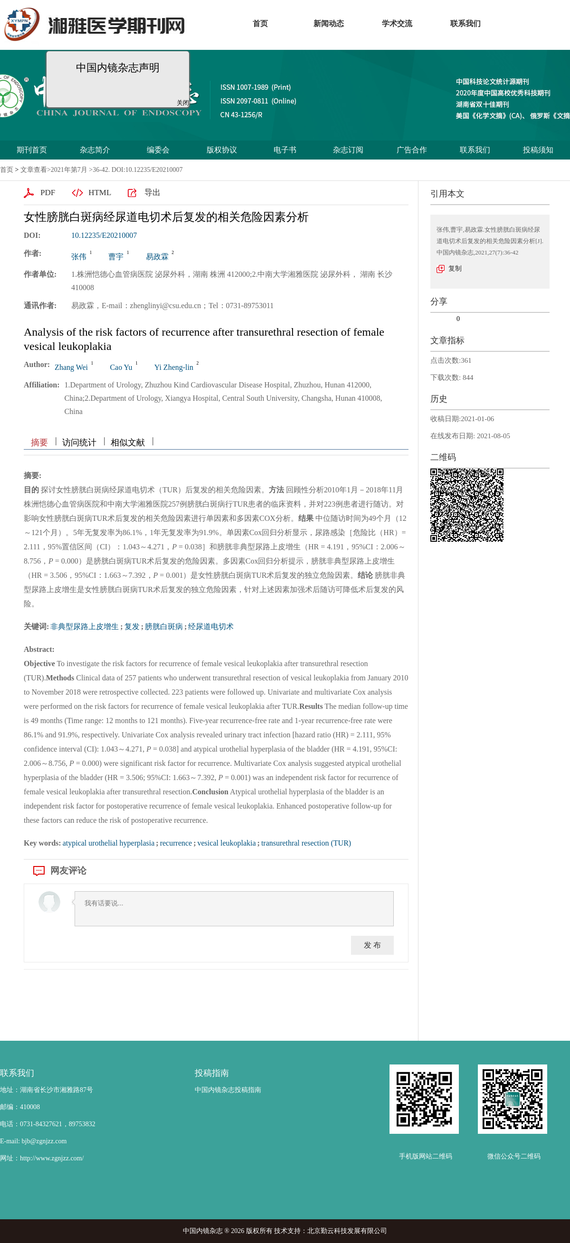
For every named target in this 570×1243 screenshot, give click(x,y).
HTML (99, 192)
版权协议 (222, 150)
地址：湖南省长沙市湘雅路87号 (46, 1089)
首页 (6, 169)
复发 (132, 626)
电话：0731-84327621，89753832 (47, 1124)
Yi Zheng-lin (173, 367)
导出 (152, 192)
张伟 (78, 257)
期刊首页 (32, 150)
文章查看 (33, 169)
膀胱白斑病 (164, 626)
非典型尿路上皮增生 (84, 626)
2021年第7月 (69, 169)
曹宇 (116, 257)
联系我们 (475, 150)
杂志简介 (95, 150)
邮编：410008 (20, 1107)
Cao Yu (121, 367)
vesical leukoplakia (227, 843)
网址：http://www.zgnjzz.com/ (42, 1158)
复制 (455, 268)
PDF (47, 192)
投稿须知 (538, 150)
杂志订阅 (348, 150)
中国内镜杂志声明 (115, 65)
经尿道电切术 (211, 626)
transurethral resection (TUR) (306, 843)
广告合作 (412, 150)
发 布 (372, 945)
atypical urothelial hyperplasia (109, 843)
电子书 (285, 150)
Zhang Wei (71, 367)
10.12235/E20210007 (104, 235)
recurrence (176, 843)
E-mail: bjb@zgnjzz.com (33, 1141)
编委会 (158, 150)
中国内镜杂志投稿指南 (228, 1089)
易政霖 (157, 257)
